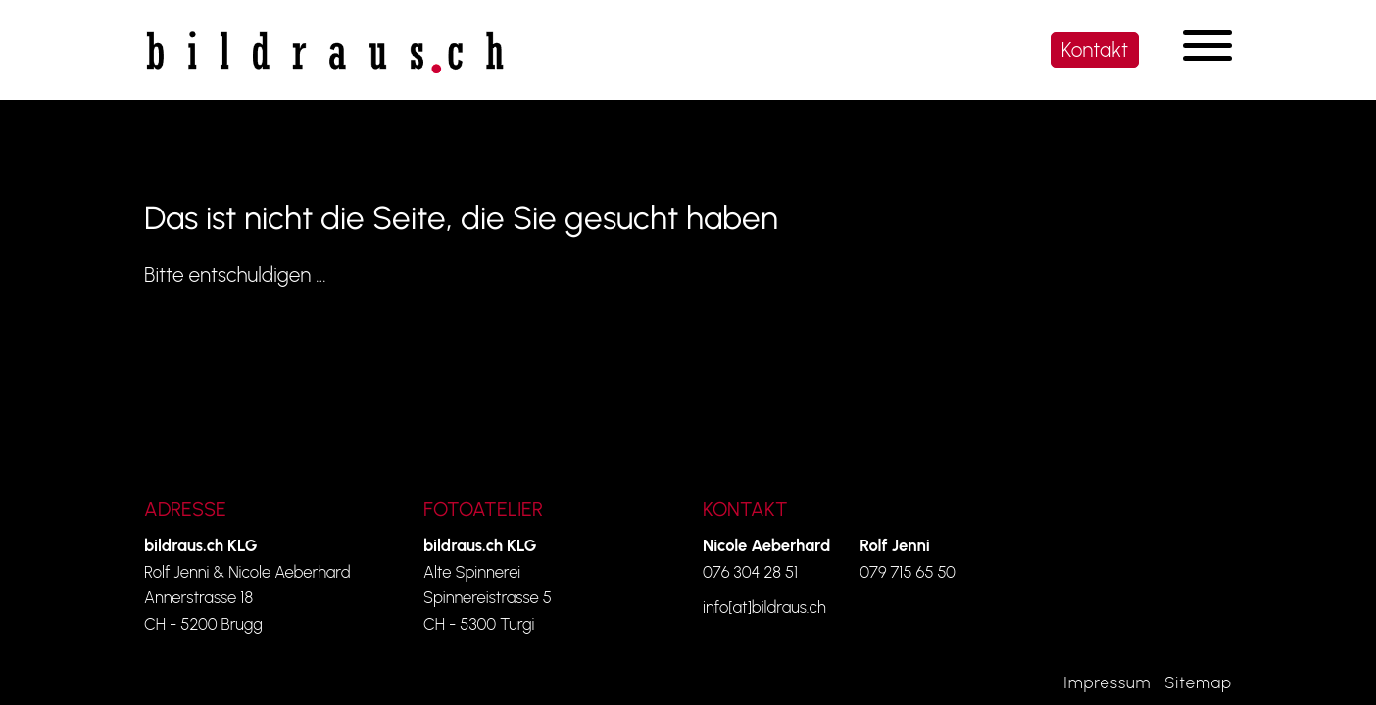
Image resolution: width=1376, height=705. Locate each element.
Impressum (1107, 682)
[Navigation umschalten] (1207, 45)
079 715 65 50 (908, 572)
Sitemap (1198, 682)
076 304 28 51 (750, 572)
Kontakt (1094, 49)
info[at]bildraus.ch (764, 607)
